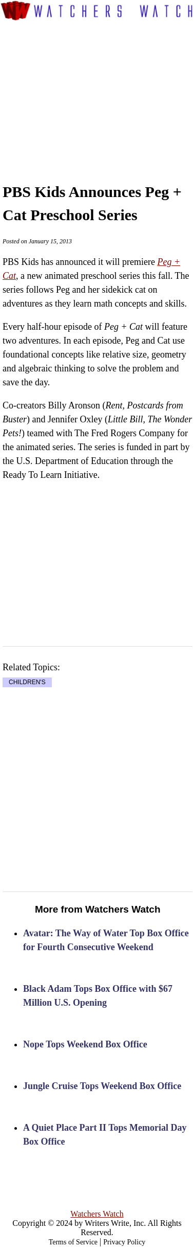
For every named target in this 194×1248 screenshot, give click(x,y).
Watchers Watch (96, 1213)
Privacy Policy (124, 1242)
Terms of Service (73, 1242)
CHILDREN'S (27, 682)
